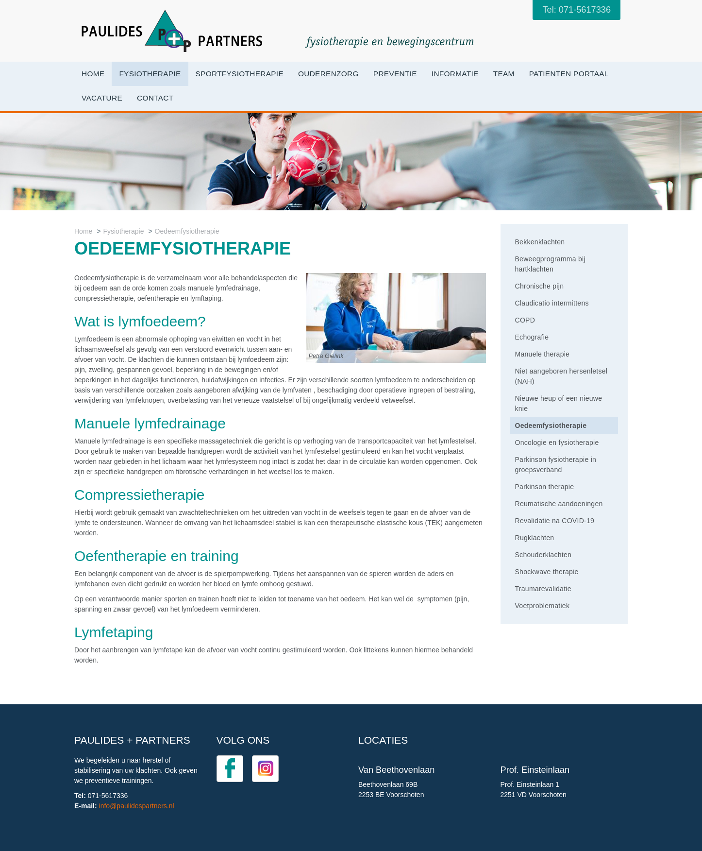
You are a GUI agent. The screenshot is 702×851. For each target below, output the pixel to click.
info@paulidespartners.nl (136, 806)
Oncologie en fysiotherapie (557, 442)
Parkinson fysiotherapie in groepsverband (556, 465)
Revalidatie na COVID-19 (555, 521)
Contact (155, 98)
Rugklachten (534, 538)
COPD (525, 320)
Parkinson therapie (544, 487)
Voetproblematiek (542, 606)
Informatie (455, 73)
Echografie (532, 337)
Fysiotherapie (150, 73)
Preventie (395, 73)
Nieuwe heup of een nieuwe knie (558, 403)
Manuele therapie (542, 354)
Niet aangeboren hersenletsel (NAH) (561, 376)
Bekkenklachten (540, 242)
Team (504, 73)
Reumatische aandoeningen (559, 504)
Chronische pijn (539, 286)
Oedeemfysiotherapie (187, 231)
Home (93, 73)
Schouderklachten (543, 555)
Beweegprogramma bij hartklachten (550, 264)
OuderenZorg (328, 73)
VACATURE (102, 98)
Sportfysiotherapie (240, 73)
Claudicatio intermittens (552, 303)
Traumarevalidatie (543, 589)
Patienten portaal (569, 73)
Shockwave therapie (547, 572)
